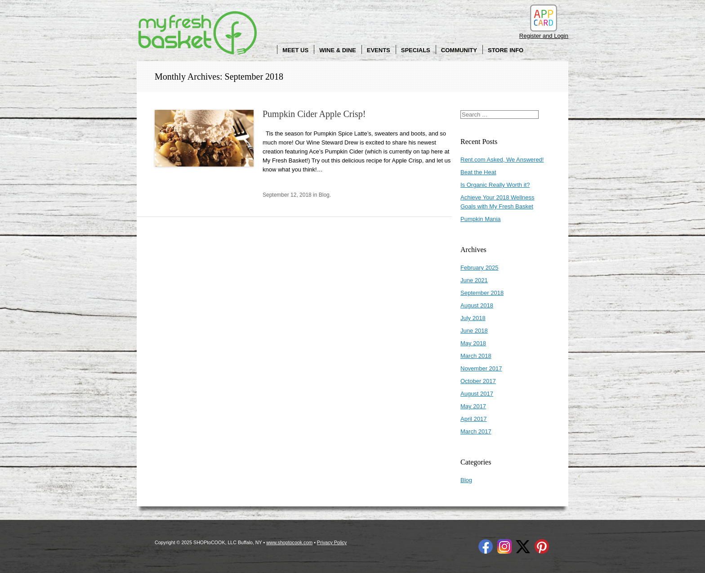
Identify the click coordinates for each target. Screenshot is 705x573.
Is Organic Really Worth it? (495, 184)
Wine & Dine (337, 50)
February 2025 (479, 267)
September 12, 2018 (287, 195)
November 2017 (481, 368)
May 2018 (473, 343)
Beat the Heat (478, 172)
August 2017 (476, 393)
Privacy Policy (332, 542)
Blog (324, 195)
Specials (415, 50)
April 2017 (473, 418)
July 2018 (473, 318)
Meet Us (295, 50)
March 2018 (475, 355)
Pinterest (542, 546)
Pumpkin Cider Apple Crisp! (314, 114)
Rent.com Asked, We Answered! (502, 159)
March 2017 (475, 431)
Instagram (504, 546)
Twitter (523, 546)
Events (378, 50)
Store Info (505, 50)
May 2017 (473, 406)
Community (459, 50)
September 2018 (482, 292)
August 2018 (476, 305)
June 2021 (474, 280)
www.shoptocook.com (289, 542)
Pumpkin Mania (480, 219)
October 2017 (478, 381)
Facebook (485, 546)
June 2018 (474, 330)
